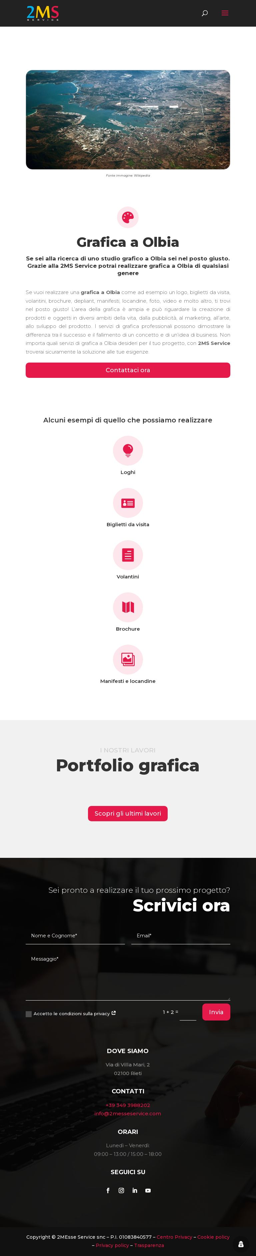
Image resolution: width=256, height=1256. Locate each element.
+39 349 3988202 (128, 1105)
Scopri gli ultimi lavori (128, 813)
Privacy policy (112, 1245)
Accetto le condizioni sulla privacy (71, 1014)
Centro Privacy (174, 1237)
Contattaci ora (128, 370)
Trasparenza (149, 1245)
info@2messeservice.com (128, 1113)
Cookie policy (213, 1237)
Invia (216, 1012)
